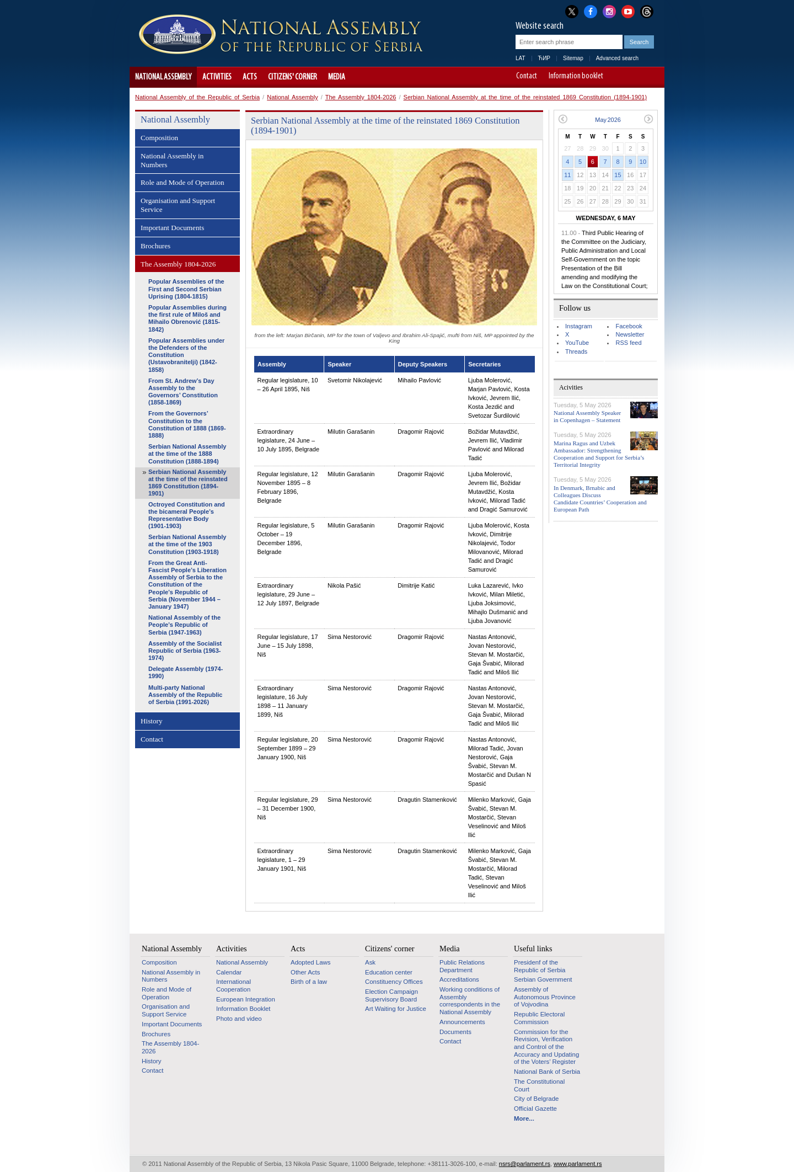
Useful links (533, 948)
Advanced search (617, 58)
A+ (635, 77)
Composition (159, 138)
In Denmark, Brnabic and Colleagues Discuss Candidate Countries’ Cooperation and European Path (600, 498)
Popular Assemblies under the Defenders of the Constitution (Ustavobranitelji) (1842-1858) (186, 355)
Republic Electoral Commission (539, 1018)
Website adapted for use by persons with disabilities (651, 77)
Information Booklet (243, 1008)
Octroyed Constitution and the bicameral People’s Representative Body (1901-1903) (186, 515)
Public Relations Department (462, 966)
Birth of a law (309, 981)
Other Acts (305, 972)
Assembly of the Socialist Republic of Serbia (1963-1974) (185, 650)
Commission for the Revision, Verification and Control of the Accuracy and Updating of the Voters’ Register (546, 1047)
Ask (370, 962)
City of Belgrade (536, 1098)
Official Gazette (535, 1108)
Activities (217, 77)
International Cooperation (233, 985)
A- (620, 77)
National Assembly (163, 77)
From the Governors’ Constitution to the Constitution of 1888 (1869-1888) (187, 424)
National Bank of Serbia (547, 1071)
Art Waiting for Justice (395, 1008)
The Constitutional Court (539, 1085)
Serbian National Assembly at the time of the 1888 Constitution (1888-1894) (187, 453)
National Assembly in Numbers (172, 160)
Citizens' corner (292, 77)
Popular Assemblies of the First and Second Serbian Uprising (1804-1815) (186, 288)
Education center (388, 972)
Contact (526, 77)
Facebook (628, 326)
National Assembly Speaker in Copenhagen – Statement (587, 416)
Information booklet (576, 77)
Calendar (229, 972)
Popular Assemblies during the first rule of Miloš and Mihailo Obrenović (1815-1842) (187, 318)
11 (567, 175)
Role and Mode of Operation (182, 182)
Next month (648, 119)
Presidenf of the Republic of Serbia (539, 966)
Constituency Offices (394, 981)
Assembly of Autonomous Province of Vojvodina (545, 997)
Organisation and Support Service (178, 205)
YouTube (577, 342)
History (152, 721)
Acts (250, 77)
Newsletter (629, 334)
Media (336, 77)
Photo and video (239, 1018)
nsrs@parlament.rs (524, 1163)
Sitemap (573, 58)
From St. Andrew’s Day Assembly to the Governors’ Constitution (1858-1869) (183, 391)
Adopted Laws (311, 962)
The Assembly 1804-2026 (360, 97)
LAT (520, 58)
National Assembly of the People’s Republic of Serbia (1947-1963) (184, 624)
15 (617, 175)
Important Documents (172, 227)
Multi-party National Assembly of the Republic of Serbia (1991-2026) (185, 694)
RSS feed (628, 342)
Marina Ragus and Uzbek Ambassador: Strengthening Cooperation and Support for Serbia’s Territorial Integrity (599, 454)
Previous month (562, 119)
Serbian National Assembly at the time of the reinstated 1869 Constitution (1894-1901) (525, 97)
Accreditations (459, 979)
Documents (455, 1032)
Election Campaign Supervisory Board (391, 995)
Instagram (578, 326)
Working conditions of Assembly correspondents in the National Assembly (469, 1000)
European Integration (245, 999)
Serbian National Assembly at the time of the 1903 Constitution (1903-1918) (187, 544)
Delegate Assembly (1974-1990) (185, 672)
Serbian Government (543, 979)
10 (643, 161)
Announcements (462, 1022)
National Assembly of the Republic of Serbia (197, 97)
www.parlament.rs (578, 1163)
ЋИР (544, 58)
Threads (576, 351)
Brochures (155, 246)
